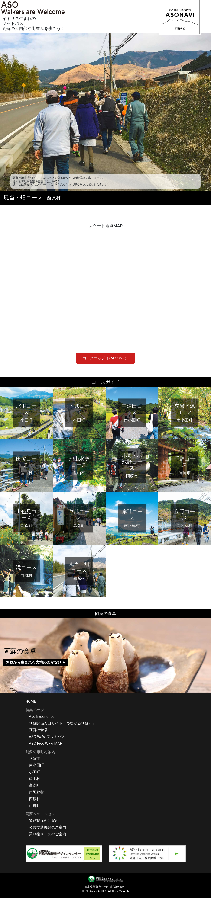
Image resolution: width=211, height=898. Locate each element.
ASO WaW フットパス (47, 736)
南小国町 (36, 765)
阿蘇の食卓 (38, 730)
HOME (31, 701)
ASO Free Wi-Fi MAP (45, 743)
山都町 (34, 805)
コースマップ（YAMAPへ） (106, 358)
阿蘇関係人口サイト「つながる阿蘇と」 (62, 723)
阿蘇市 (34, 758)
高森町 (34, 785)
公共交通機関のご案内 (47, 827)
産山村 (34, 778)
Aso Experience (42, 716)
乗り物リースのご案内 (47, 834)
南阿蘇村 (36, 792)
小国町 (34, 772)
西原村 (34, 799)
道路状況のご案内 (44, 820)
